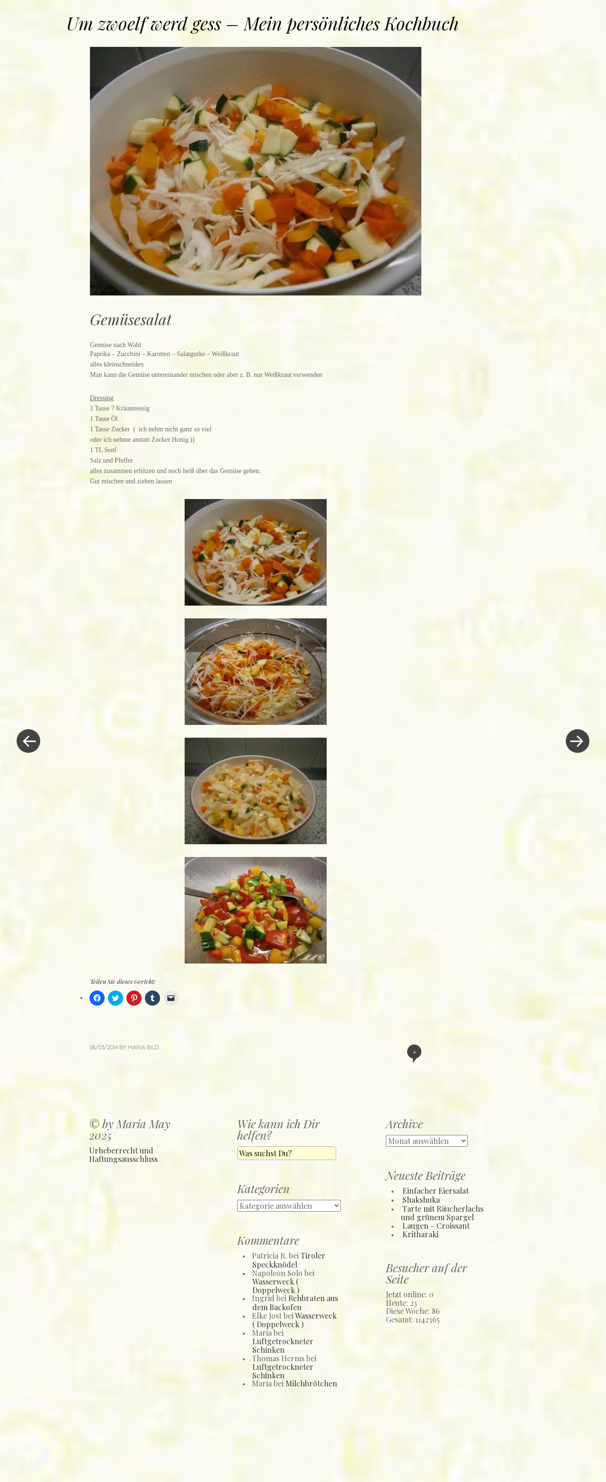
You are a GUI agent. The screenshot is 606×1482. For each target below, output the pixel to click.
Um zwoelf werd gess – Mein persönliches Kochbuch (262, 23)
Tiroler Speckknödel (288, 1259)
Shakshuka (421, 1200)
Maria (136, 1047)
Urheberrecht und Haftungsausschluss (123, 1154)
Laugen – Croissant (436, 1226)
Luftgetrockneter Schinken (282, 1345)
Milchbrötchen (311, 1383)
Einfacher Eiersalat (435, 1191)
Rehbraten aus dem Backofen (295, 1302)
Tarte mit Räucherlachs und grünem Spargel (442, 1213)
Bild (153, 1047)
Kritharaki (420, 1234)
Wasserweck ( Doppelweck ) (275, 1286)
